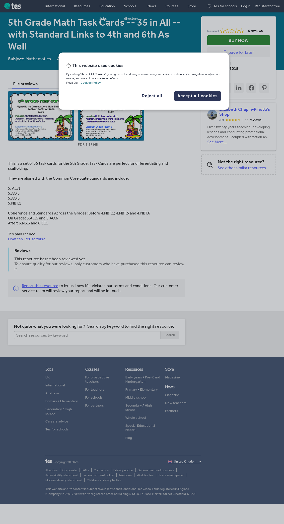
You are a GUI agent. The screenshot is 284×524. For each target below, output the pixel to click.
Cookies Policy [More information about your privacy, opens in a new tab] (90, 82)
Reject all (152, 96)
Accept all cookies (197, 96)
